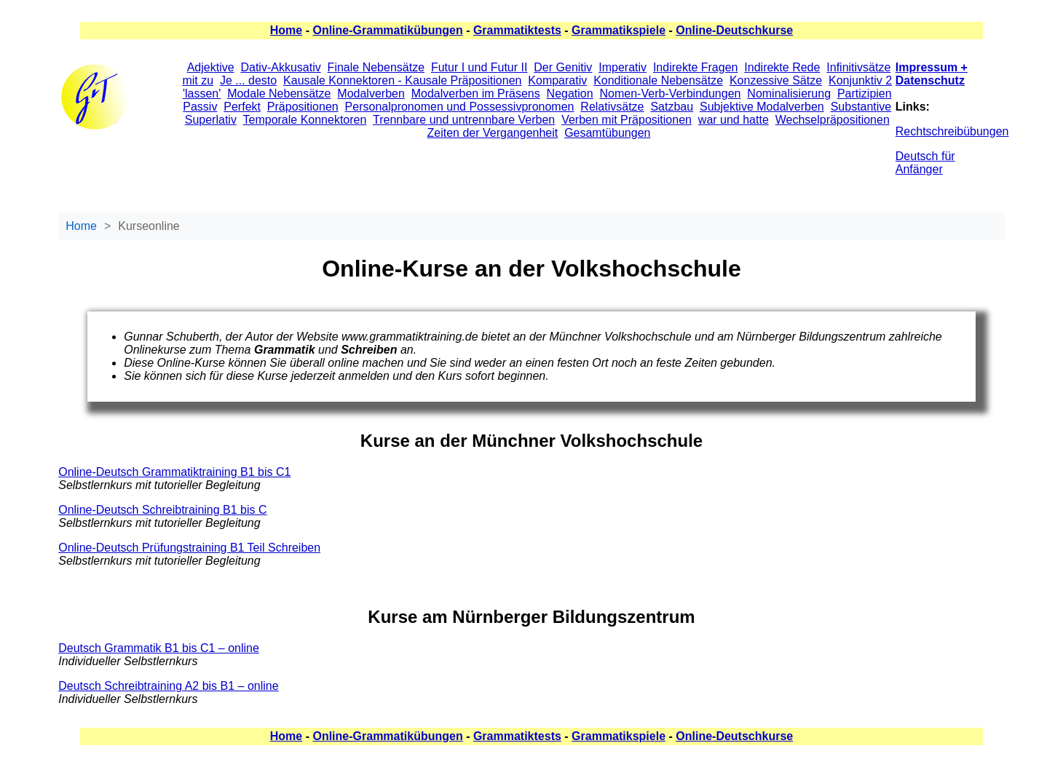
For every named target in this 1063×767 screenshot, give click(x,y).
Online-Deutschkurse (734, 30)
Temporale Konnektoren (305, 120)
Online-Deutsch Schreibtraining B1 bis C (162, 510)
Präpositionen (303, 106)
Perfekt (242, 106)
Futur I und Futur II (479, 67)
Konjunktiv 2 (860, 80)
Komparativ (557, 80)
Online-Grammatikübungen (387, 30)
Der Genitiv (563, 67)
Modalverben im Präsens (475, 93)
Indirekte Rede (782, 67)
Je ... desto (248, 80)
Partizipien (864, 93)
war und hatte (733, 120)
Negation (570, 93)
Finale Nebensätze (376, 67)
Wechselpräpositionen (832, 120)
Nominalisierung (789, 93)
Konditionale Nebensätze (658, 80)
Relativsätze (612, 106)
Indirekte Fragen (695, 67)
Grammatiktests (517, 30)
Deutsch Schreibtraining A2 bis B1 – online (168, 686)
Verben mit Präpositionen (626, 120)
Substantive (861, 106)
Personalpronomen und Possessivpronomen (459, 106)
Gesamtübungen (607, 133)
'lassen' (202, 93)
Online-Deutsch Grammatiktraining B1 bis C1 (174, 472)
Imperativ (622, 67)
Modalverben (371, 93)
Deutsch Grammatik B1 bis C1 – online (158, 648)
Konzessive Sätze (776, 80)
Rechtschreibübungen (952, 131)
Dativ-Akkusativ (280, 67)
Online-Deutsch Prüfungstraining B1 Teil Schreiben (189, 547)
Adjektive (210, 67)
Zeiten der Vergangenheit (492, 133)
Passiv (200, 106)
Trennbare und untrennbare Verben (464, 120)
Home (286, 30)
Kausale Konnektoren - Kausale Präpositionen (402, 80)
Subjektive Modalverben (762, 106)
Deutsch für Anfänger (925, 162)
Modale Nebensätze (279, 93)
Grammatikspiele (618, 30)
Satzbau (671, 106)
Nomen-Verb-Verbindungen (670, 93)
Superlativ (211, 120)
